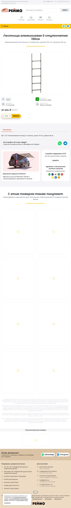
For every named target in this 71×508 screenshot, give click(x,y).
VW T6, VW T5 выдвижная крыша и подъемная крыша (16, 467)
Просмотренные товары (35, 430)
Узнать (55, 160)
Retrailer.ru (35, 492)
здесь (54, 403)
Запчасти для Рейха (11, 482)
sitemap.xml (57, 499)
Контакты (48, 499)
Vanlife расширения (11, 479)
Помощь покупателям (48, 476)
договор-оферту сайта (22, 500)
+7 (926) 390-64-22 (63, 1)
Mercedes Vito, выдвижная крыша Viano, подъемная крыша (18, 472)
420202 (18, 405)
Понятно (7, 503)
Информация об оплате (48, 472)
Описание (7, 130)
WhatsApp (63, 26)
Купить (16, 116)
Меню (4, 26)
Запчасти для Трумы (11, 488)
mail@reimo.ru (49, 1)
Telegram (68, 26)
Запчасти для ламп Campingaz (15, 476)
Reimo (11, 10)
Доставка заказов (46, 467)
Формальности (37, 499)
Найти (64, 10)
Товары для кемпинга (11, 485)
